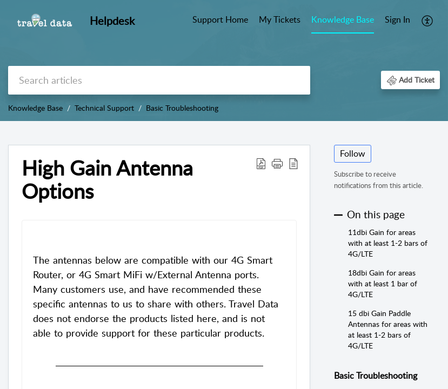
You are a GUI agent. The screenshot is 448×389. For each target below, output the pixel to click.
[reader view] (293, 163)
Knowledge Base (342, 19)
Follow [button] (352, 153)
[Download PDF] (261, 163)
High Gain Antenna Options (107, 180)
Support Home (220, 19)
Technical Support (104, 108)
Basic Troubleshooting (182, 108)
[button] (410, 80)
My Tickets (279, 19)
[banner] (224, 60)
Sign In (397, 19)
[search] (159, 80)
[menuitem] (397, 20)
